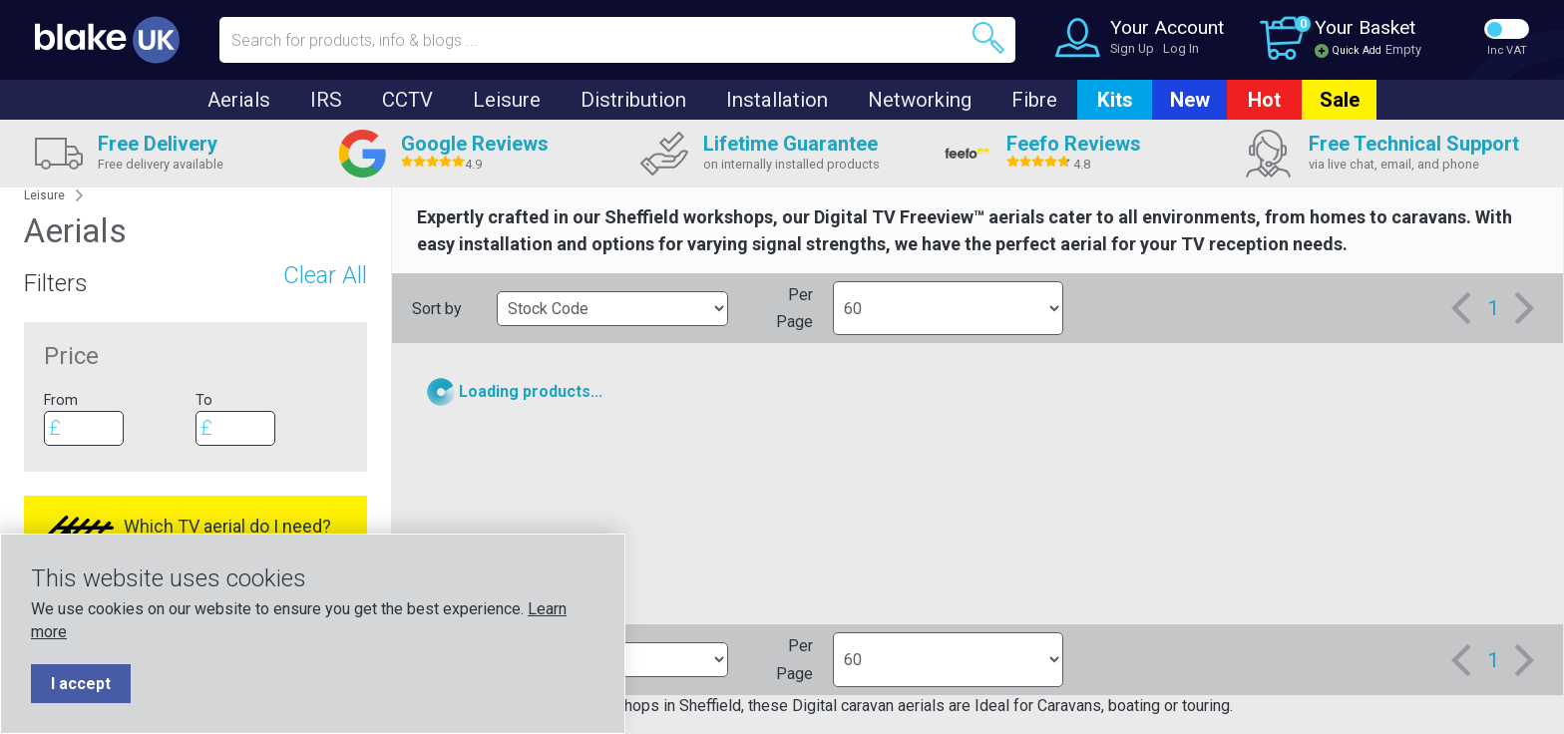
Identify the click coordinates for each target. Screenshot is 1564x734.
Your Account (1167, 27)
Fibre (1034, 100)
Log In (1181, 48)
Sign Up (1132, 48)
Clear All (325, 275)
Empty (1403, 49)
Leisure (507, 100)
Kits (1115, 100)
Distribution (633, 100)
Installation (777, 100)
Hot (1264, 100)
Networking (920, 100)
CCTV (407, 100)
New (1190, 100)
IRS (326, 100)
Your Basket (1365, 27)
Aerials (238, 100)
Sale (1340, 100)
